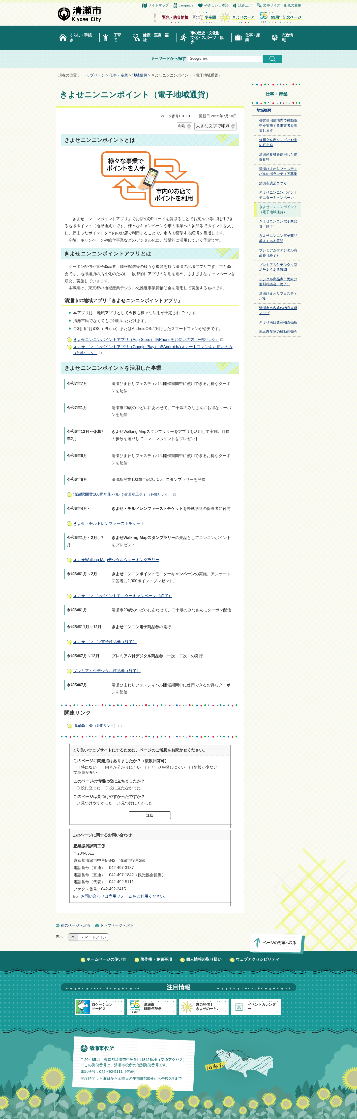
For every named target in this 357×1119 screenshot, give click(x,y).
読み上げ (245, 5)
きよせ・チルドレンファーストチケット (109, 523)
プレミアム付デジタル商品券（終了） (107, 671)
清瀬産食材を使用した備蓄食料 (278, 157)
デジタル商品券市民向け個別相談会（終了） (278, 281)
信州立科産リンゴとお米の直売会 (278, 142)
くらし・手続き (80, 37)
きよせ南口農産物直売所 (278, 322)
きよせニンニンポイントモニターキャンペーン (278, 195)
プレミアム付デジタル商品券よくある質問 (278, 267)
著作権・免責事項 (156, 959)
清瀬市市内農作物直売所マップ (278, 310)
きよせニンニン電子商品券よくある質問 (278, 238)
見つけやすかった (97, 803)
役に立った (91, 788)
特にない (89, 767)
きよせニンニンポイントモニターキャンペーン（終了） (122, 596)
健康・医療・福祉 (155, 37)
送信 (149, 815)
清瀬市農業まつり (273, 183)
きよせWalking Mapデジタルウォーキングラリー (116, 560)
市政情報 (287, 37)
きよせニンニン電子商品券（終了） (105, 642)
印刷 (181, 126)
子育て (116, 37)
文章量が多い (85, 772)
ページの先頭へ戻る (279, 943)
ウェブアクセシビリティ (257, 959)
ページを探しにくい (167, 767)
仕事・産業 (252, 37)
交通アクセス (172, 1059)
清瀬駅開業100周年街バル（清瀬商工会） (124, 494)
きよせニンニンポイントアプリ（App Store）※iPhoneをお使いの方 (148, 339)
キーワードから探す (168, 58)
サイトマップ (158, 5)
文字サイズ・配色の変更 (282, 5)
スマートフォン (94, 937)
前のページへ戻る (75, 925)
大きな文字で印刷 (213, 126)
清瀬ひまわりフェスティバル (278, 296)
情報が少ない (205, 767)
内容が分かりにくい (123, 767)
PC (72, 937)
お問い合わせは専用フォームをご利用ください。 (124, 896)
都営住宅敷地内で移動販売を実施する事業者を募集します (278, 125)
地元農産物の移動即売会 (278, 331)
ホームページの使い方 (106, 959)
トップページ (94, 75)
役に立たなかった (125, 788)
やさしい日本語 (216, 5)
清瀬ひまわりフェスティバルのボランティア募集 (278, 171)
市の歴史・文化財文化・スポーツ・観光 (206, 37)
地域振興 (139, 75)
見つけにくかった (137, 803)
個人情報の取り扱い (204, 959)
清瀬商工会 (97, 725)
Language (186, 5)
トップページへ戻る (117, 925)
